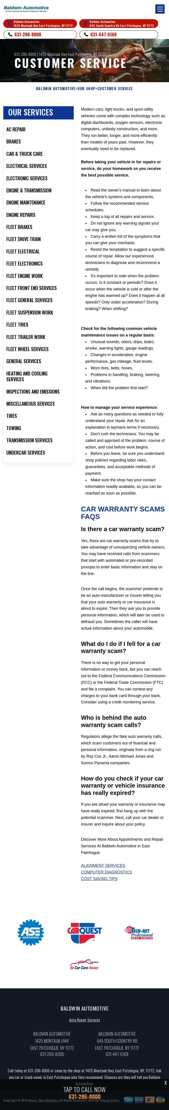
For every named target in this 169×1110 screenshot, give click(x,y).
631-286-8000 (28, 34)
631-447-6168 (103, 34)
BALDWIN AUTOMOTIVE (56, 89)
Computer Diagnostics (106, 872)
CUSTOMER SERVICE (115, 89)
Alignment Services (103, 865)
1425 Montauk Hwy (53, 54)
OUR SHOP (86, 89)
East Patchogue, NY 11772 (87, 54)
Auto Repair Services (84, 1021)
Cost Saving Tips (99, 879)
